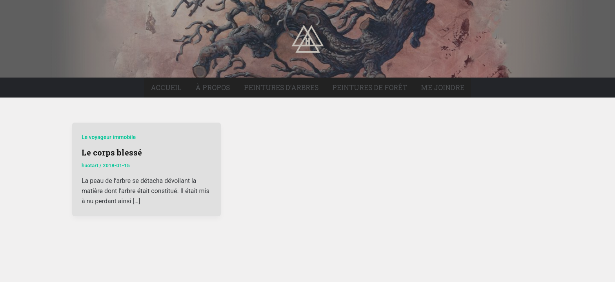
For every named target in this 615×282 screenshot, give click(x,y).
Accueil (166, 87)
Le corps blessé (112, 152)
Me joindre (442, 87)
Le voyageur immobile (109, 137)
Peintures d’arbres (281, 87)
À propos (212, 87)
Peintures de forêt (369, 87)
